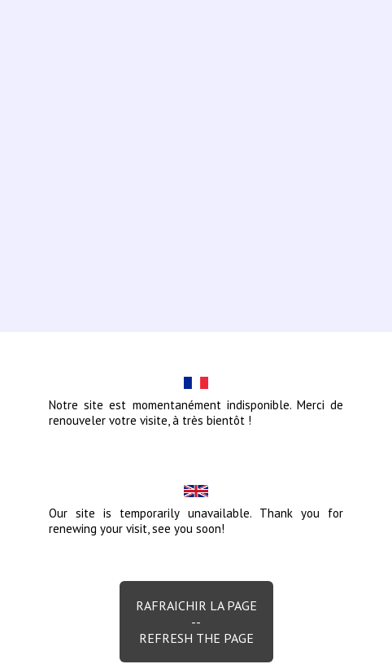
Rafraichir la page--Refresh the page (196, 621)
